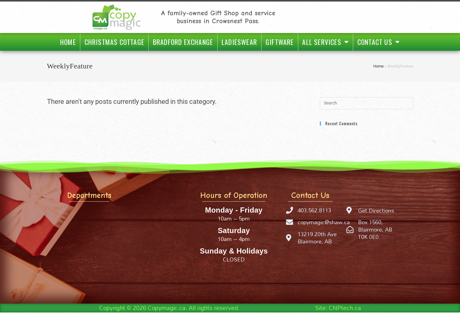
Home (68, 42)
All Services (325, 41)
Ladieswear (239, 42)
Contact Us (378, 41)
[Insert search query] (366, 103)
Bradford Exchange (183, 42)
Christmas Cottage (114, 42)
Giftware (280, 42)
